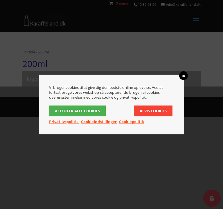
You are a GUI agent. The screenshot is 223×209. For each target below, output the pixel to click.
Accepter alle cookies (77, 110)
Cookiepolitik (131, 121)
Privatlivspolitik (64, 121)
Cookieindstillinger (99, 121)
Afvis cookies (153, 110)
